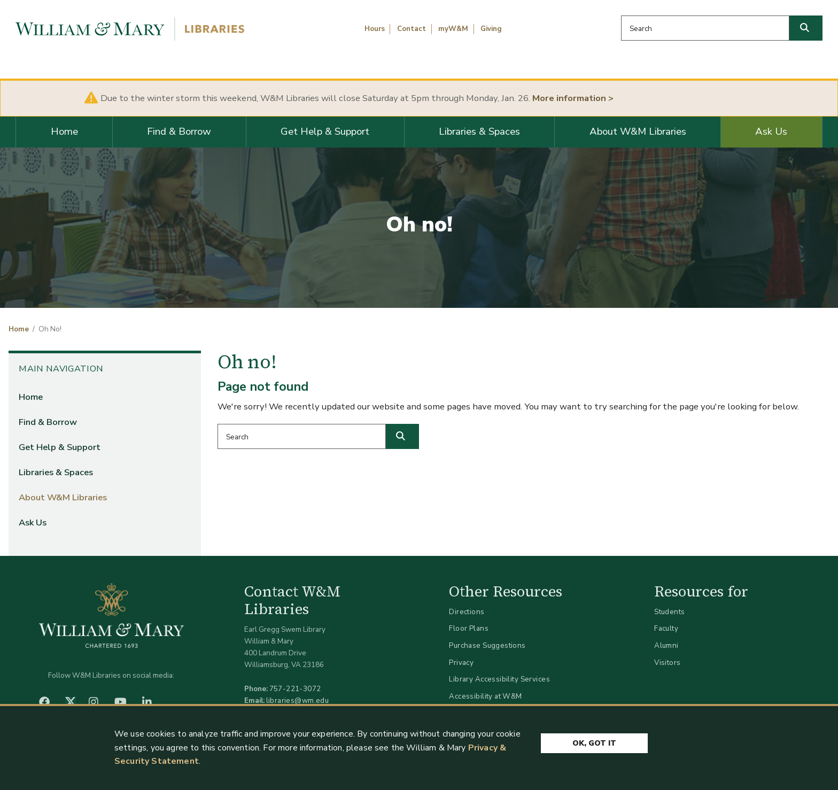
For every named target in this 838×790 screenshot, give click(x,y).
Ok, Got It (594, 743)
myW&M (453, 29)
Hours (374, 29)
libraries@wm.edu (297, 700)
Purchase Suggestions (487, 645)
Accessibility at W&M (485, 696)
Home (64, 131)
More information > (573, 98)
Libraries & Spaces (479, 131)
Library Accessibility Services (499, 679)
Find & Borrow (179, 131)
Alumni (666, 645)
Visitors (667, 662)
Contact (411, 29)
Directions (466, 612)
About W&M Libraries (637, 131)
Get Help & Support (325, 131)
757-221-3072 (295, 689)
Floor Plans (468, 628)
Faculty (666, 628)
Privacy (461, 662)
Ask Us (771, 131)
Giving (491, 29)
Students (669, 612)
